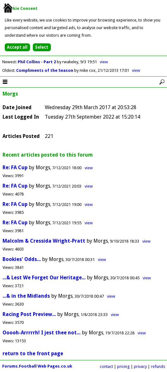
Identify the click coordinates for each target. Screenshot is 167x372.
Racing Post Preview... (29, 314)
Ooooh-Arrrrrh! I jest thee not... (42, 333)
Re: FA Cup (15, 167)
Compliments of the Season (45, 70)
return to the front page (33, 353)
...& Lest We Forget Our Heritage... (44, 278)
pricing (123, 366)
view (104, 61)
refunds (158, 366)
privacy (140, 366)
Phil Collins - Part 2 (37, 61)
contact (106, 366)
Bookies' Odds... (22, 259)
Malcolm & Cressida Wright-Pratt (44, 241)
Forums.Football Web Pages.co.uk (37, 366)
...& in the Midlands (26, 296)
